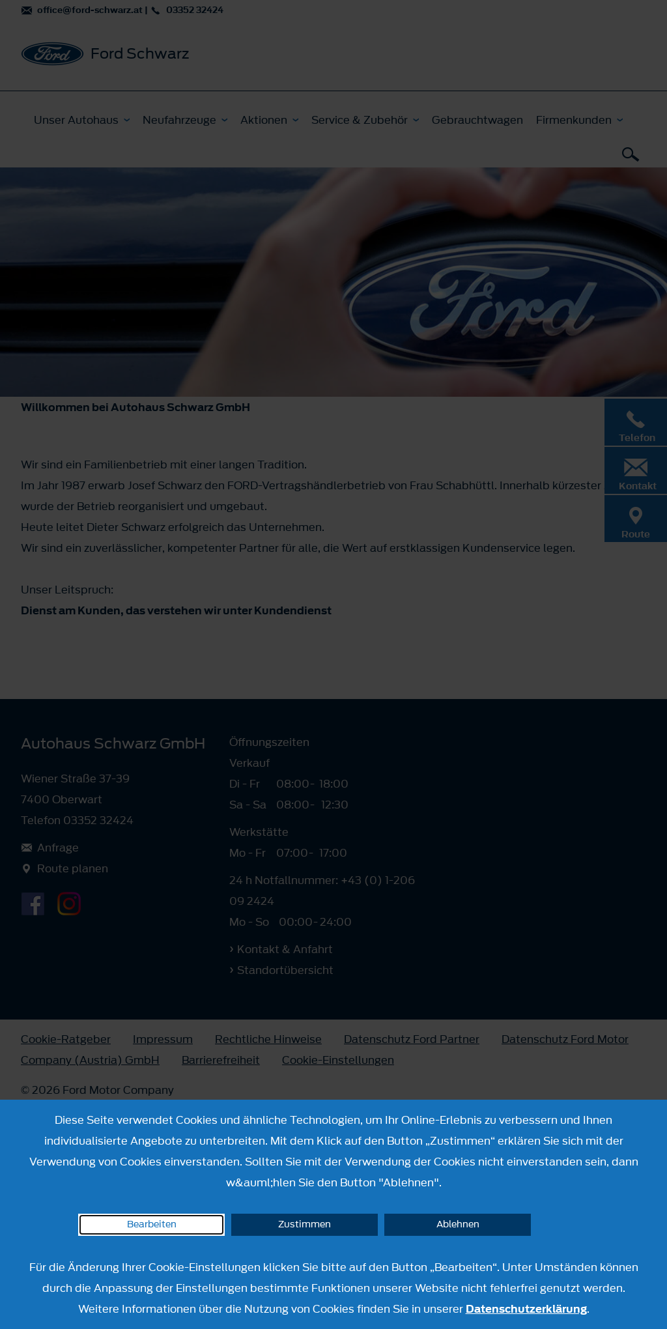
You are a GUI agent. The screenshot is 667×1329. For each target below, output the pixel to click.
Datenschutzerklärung (526, 1309)
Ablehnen (457, 1224)
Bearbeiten (152, 1224)
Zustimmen (304, 1224)
